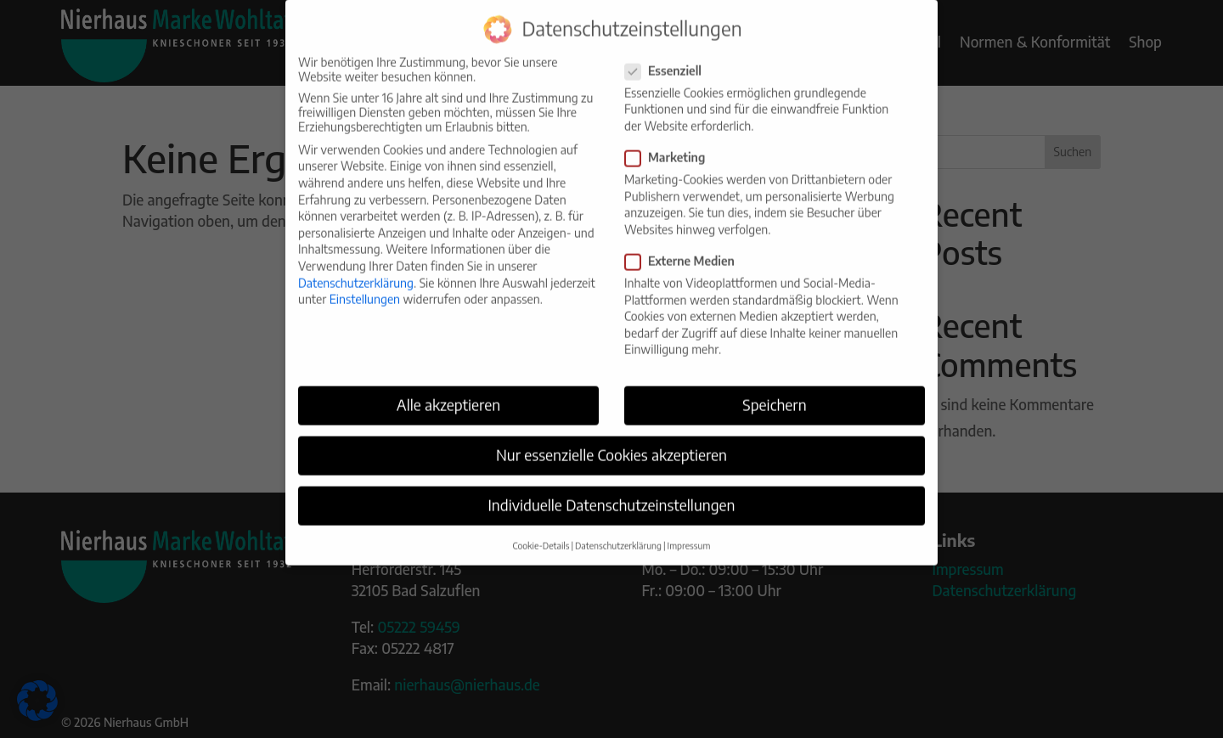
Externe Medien (686, 247)
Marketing (671, 144)
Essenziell (670, 57)
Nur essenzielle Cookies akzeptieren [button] (611, 441)
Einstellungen (365, 286)
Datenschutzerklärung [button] (618, 531)
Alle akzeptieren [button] (448, 391)
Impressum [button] (689, 531)
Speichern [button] (774, 391)
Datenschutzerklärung (356, 269)
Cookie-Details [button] (541, 531)
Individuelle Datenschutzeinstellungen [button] (611, 491)
